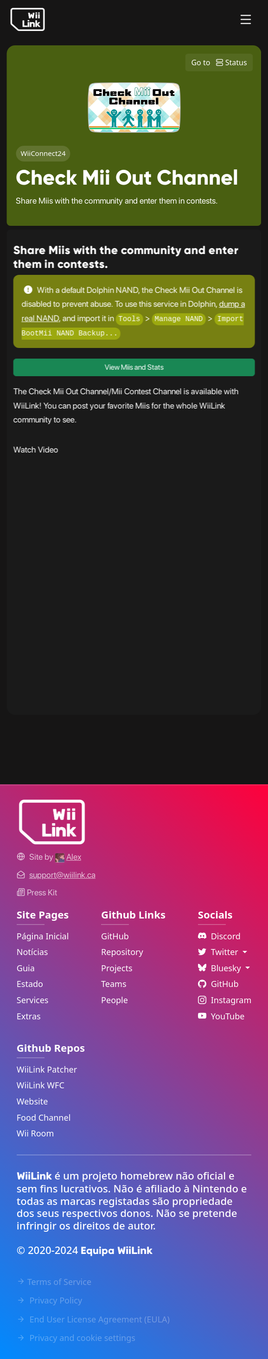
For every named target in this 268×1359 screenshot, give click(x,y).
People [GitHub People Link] (114, 999)
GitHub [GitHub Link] (115, 936)
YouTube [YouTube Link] (221, 1016)
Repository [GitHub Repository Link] (122, 951)
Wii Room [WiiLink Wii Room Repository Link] (35, 1133)
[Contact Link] (62, 875)
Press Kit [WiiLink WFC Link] (37, 892)
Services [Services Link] (33, 999)
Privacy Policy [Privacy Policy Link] (49, 1300)
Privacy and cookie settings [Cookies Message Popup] (76, 1337)
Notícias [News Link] (32, 951)
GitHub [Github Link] (218, 983)
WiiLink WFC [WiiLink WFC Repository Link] (40, 1085)
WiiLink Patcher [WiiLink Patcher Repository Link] (47, 1069)
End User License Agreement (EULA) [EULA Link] (93, 1319)
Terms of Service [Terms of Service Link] (54, 1281)
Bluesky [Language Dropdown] (220, 968)
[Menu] (246, 19)
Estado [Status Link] (30, 983)
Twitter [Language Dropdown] (219, 951)
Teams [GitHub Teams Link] (113, 983)
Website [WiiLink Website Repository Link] (32, 1101)
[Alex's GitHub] (68, 857)
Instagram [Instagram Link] (225, 999)
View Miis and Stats (134, 367)
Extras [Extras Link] (29, 1016)
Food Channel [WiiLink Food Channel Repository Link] (44, 1117)
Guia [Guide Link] (26, 968)
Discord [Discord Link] (219, 936)
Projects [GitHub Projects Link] (116, 968)
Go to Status (219, 62)
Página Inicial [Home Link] (43, 936)
